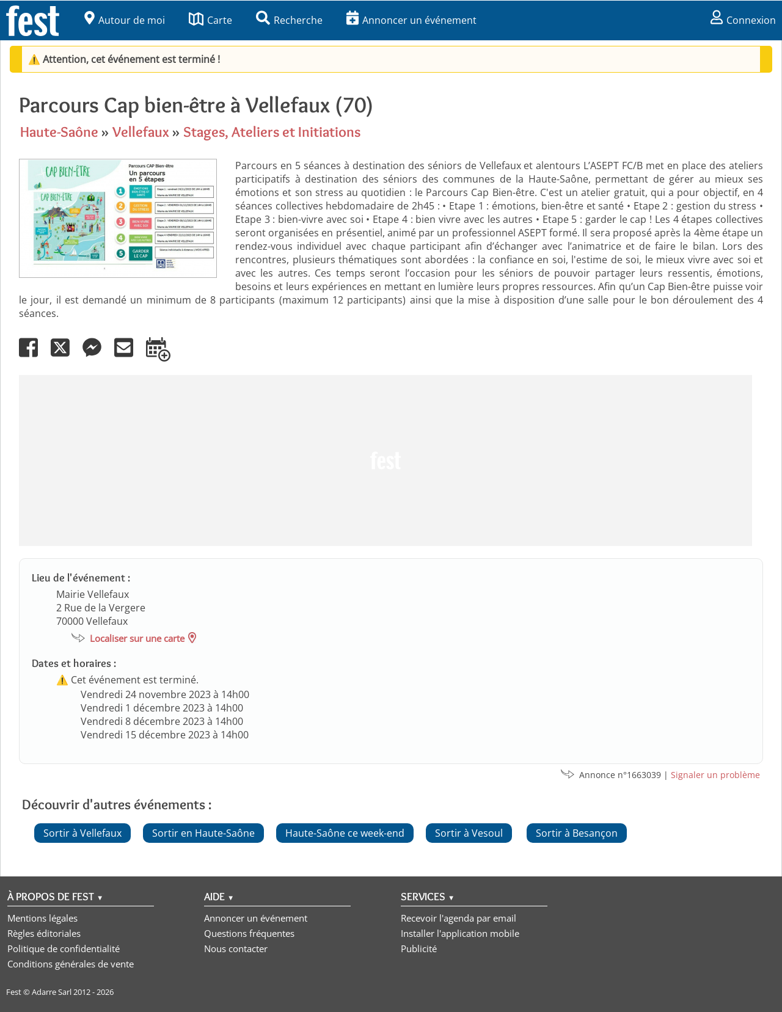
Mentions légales (42, 918)
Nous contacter (236, 948)
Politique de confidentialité (63, 948)
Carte (210, 20)
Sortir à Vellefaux (82, 833)
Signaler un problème (715, 775)
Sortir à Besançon (577, 833)
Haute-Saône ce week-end (344, 833)
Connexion (743, 20)
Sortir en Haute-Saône (203, 833)
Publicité (419, 948)
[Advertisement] (385, 460)
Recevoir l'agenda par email (458, 918)
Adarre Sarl (51, 991)
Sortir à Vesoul (469, 833)
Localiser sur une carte (137, 638)
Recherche (289, 20)
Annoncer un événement (411, 20)
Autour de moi (124, 20)
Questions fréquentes (249, 933)
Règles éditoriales (44, 933)
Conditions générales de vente (70, 964)
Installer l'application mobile (460, 933)
